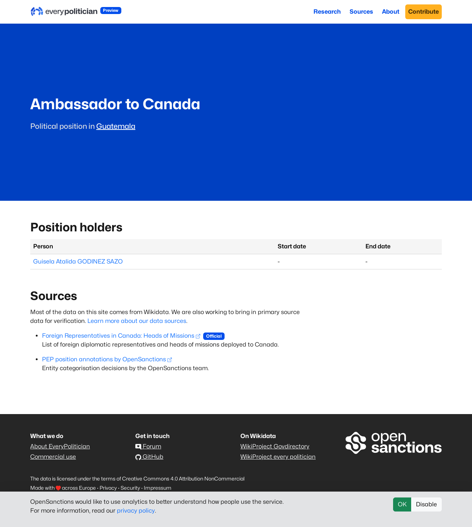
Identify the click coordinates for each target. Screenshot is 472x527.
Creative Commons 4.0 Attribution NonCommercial (183, 478)
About (390, 11)
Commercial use (53, 456)
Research (327, 11)
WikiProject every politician (278, 456)
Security (130, 488)
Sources (361, 11)
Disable (426, 504)
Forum (148, 446)
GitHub (149, 456)
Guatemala (115, 126)
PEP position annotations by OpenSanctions (107, 359)
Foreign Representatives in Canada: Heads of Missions (121, 335)
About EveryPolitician (60, 446)
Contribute (423, 11)
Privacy (108, 488)
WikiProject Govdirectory (274, 446)
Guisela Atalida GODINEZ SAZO (78, 261)
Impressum (157, 488)
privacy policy (136, 510)
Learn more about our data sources (136, 320)
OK (402, 504)
